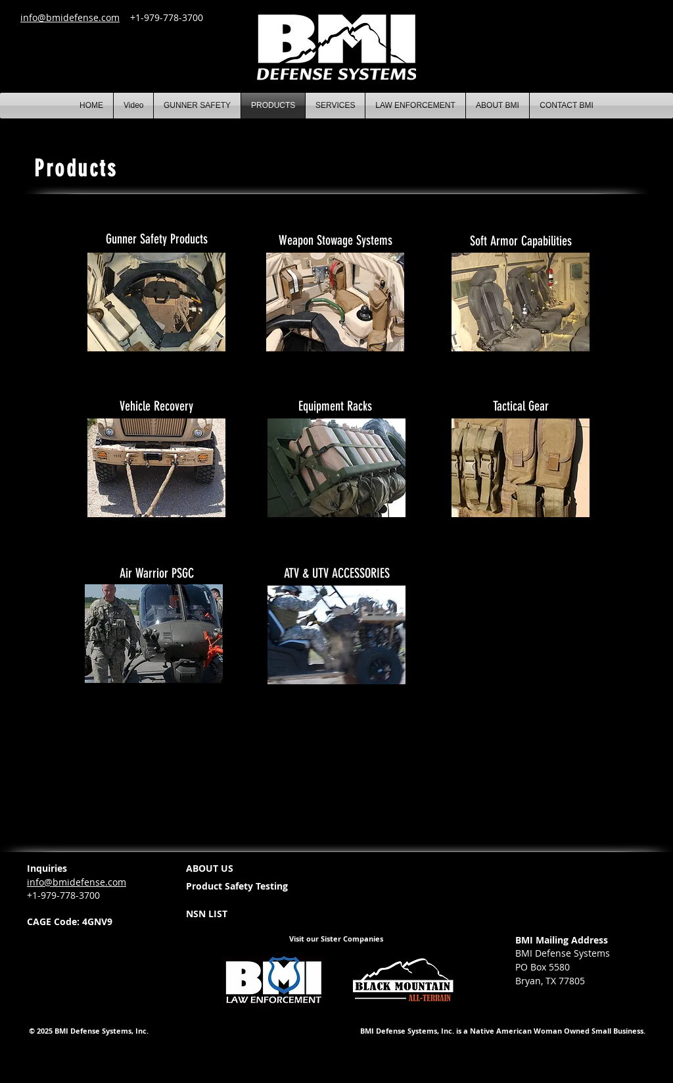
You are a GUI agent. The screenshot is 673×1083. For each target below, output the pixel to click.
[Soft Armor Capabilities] (521, 241)
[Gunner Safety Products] (156, 239)
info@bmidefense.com (70, 17)
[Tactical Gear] (521, 406)
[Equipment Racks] (334, 406)
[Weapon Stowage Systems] (335, 240)
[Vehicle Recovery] (156, 406)
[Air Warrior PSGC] (156, 573)
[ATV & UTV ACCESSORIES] (336, 573)
